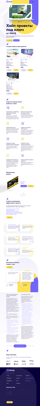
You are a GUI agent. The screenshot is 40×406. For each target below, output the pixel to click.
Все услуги (9, 217)
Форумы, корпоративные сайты (11, 214)
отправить (9, 402)
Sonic (27, 53)
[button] (18, 21)
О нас (8, 375)
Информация (9, 380)
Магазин (18, 378)
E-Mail (22, 389)
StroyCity (12, 76)
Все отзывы (9, 267)
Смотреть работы (16, 40)
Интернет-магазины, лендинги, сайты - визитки (14, 213)
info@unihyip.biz (30, 378)
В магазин (9, 93)
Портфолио (9, 378)
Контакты (18, 383)
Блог (17, 380)
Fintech (12, 53)
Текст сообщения (9, 394)
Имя (7, 389)
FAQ (8, 383)
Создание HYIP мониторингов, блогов (12, 211)
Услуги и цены (19, 375)
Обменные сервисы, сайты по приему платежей (14, 212)
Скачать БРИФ (9, 40)
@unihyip (28, 380)
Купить (16, 93)
